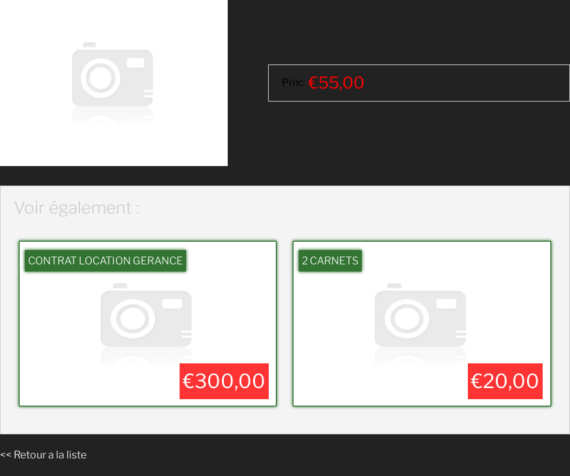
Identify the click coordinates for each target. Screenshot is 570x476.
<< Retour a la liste (43, 455)
